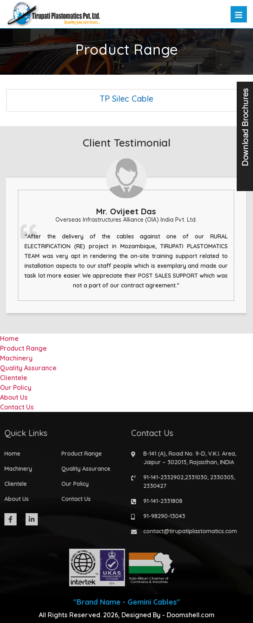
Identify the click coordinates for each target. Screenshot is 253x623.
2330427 (152, 486)
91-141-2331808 (160, 501)
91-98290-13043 (162, 516)
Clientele (13, 378)
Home (9, 338)
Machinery (16, 358)
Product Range (23, 348)
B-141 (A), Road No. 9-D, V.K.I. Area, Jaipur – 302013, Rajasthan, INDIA (187, 458)
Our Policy (15, 387)
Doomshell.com (191, 615)
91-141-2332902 (161, 477)
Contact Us (17, 407)
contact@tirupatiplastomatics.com (188, 531)
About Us (14, 397)
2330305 (219, 477)
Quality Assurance (28, 368)
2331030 (194, 477)
